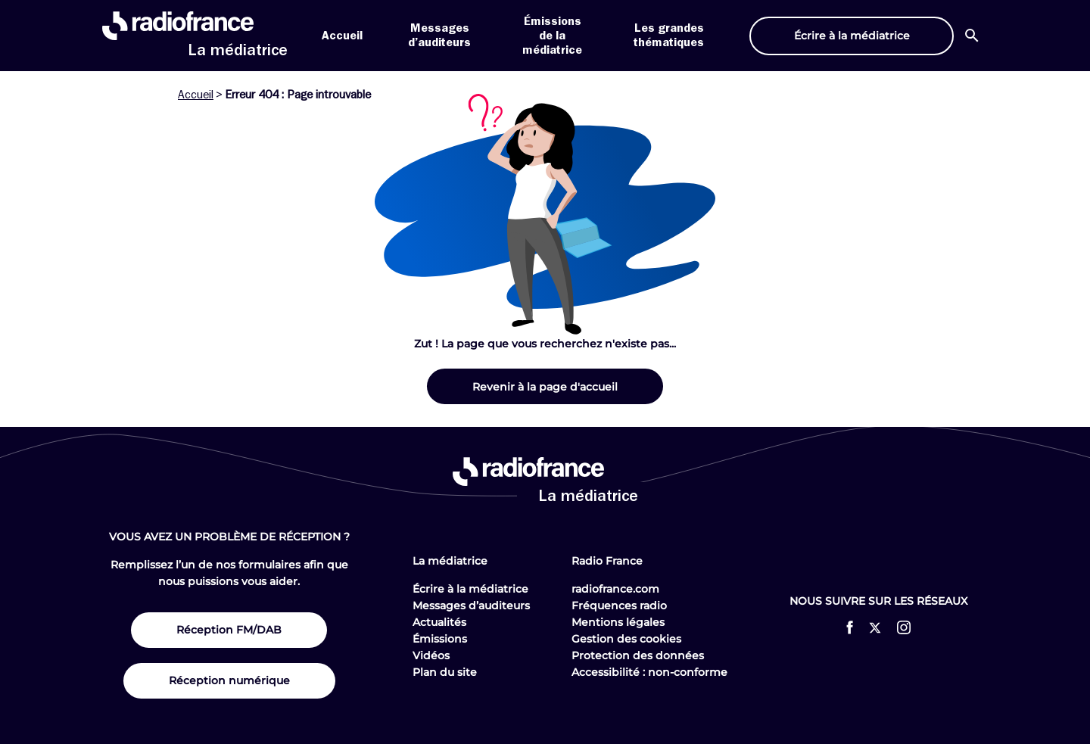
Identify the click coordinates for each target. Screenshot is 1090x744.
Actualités (439, 622)
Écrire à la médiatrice (470, 589)
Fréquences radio (619, 605)
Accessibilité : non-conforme (649, 672)
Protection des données (637, 655)
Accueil (342, 36)
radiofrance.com (615, 589)
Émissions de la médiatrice (552, 35)
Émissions (440, 639)
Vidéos (431, 655)
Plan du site (445, 672)
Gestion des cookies (626, 639)
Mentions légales (618, 622)
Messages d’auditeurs (471, 605)
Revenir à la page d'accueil (545, 387)
